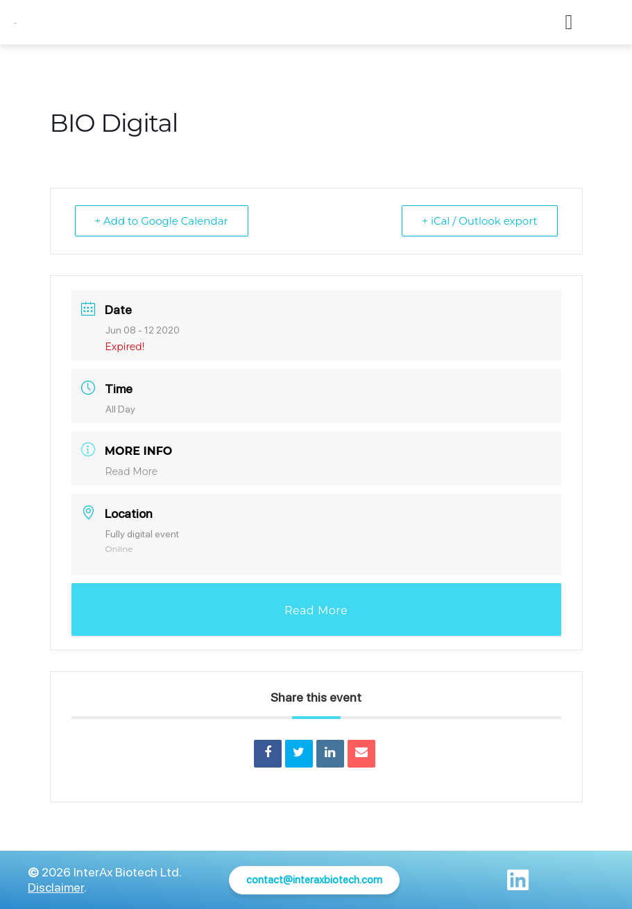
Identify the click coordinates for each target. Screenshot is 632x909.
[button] (569, 22)
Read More (131, 471)
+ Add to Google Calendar (161, 220)
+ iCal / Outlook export (479, 220)
